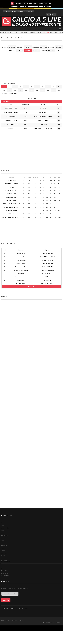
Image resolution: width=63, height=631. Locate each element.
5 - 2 (25, 112)
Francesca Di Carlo (21, 257)
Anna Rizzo (21, 273)
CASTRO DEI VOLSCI (10, 108)
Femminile (4, 535)
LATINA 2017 (48, 280)
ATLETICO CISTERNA (11, 112)
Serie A (3, 525)
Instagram (5, 575)
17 (31, 90)
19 (42, 90)
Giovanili (4, 545)
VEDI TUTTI (31, 286)
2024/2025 (20, 47)
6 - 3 (25, 128)
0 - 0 (25, 120)
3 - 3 (25, 116)
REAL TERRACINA (43, 112)
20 (48, 90)
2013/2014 (51, 50)
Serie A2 (3, 530)
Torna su (20, 620)
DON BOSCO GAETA (11, 120)
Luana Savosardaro (21, 276)
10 (53, 86)
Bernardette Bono (21, 260)
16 (26, 90)
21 (53, 90)
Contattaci (14, 620)
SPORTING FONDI (11, 128)
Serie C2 (3, 540)
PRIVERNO (43, 124)
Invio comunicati (22, 11)
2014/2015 (43, 50)
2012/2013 (59, 50)
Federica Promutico (20, 267)
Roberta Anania (20, 263)
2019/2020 (59, 47)
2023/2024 (28, 47)
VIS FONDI (43, 108)
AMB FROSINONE (47, 253)
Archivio (14, 11)
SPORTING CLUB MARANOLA (43, 116)
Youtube (4, 573)
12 (4, 90)
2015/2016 (36, 50)
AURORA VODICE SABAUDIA (43, 128)
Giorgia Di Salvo (20, 280)
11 (59, 86)
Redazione (30, 11)
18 (37, 90)
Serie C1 (3, 538)
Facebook (4, 568)
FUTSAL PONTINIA (48, 273)
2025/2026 (12, 47)
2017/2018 (20, 50)
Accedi (8, 11)
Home (3, 523)
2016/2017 (28, 50)
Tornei (3, 550)
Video (3, 555)
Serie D (3, 543)
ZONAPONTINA (43, 120)
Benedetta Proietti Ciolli (21, 270)
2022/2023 (36, 47)
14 (15, 90)
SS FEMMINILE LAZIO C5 (47, 257)
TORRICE (48, 276)
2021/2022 (43, 47)
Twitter (4, 570)
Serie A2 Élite (5, 528)
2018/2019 (12, 50)
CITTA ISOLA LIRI (11, 116)
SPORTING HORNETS (11, 124)
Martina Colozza (20, 283)
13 (9, 90)
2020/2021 (51, 47)
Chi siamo (8, 620)
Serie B (3, 533)
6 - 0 (25, 124)
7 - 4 (25, 108)
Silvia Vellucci (21, 253)
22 (59, 90)
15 (20, 90)
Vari (2, 548)
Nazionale (4, 553)
